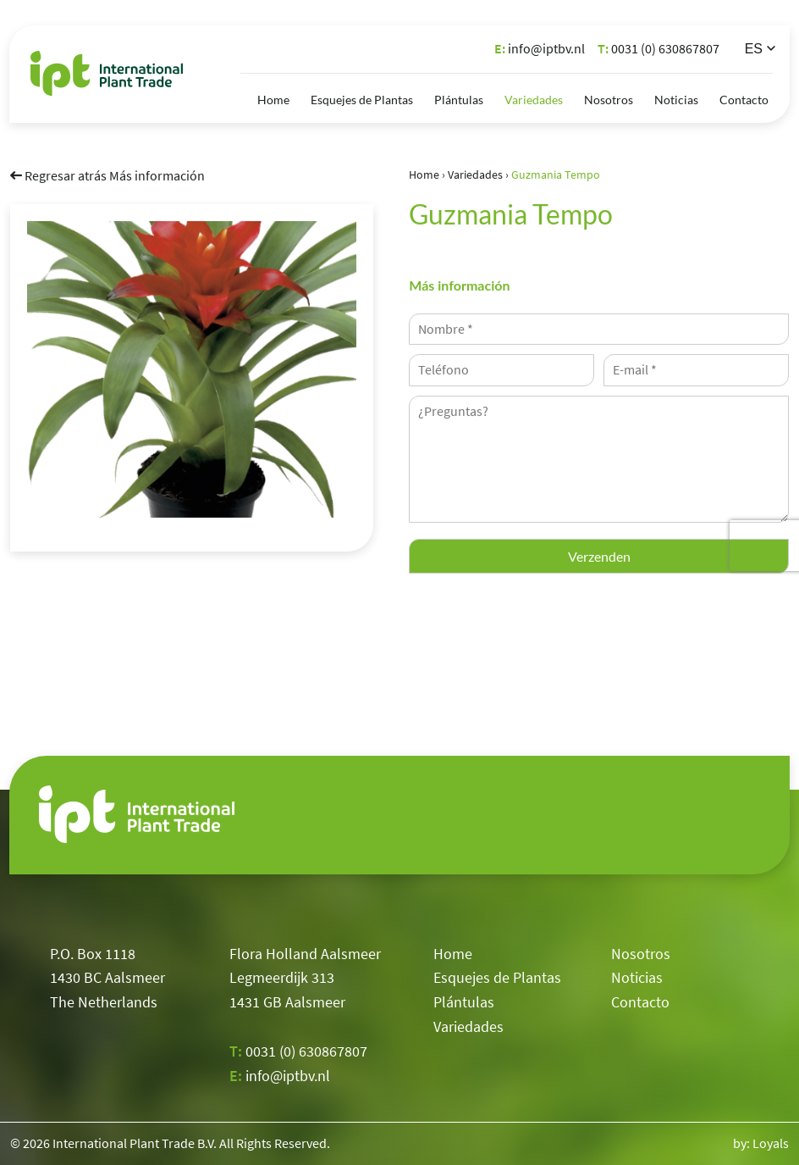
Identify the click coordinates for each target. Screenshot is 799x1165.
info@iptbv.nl (539, 48)
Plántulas (458, 99)
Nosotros (608, 99)
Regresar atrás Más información (107, 174)
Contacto (744, 99)
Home (273, 99)
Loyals (770, 1142)
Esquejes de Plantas (362, 99)
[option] (191, 368)
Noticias (676, 99)
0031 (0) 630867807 (658, 48)
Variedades (533, 99)
